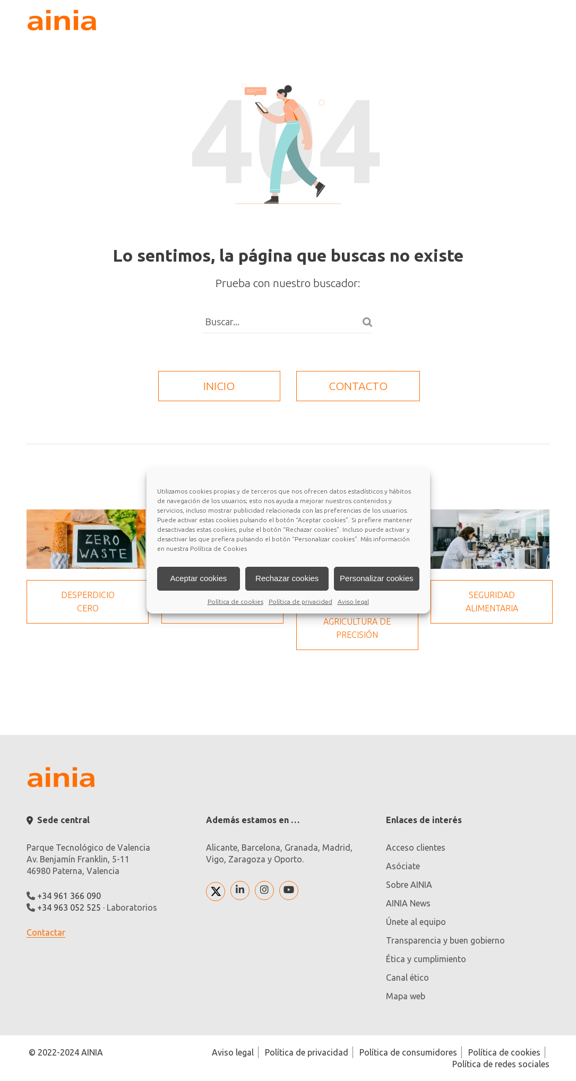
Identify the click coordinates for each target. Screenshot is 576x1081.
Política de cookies (235, 601)
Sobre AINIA (409, 884)
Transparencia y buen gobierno (445, 940)
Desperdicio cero (88, 601)
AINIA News (408, 903)
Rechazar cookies (287, 578)
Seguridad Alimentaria (492, 601)
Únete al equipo (416, 922)
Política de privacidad (300, 601)
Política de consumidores (408, 1052)
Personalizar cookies (376, 578)
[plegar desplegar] (538, 20)
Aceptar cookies (198, 578)
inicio (219, 385)
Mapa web (405, 996)
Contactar (46, 932)
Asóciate (403, 866)
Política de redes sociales (500, 1064)
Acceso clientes (415, 847)
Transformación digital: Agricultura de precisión (357, 614)
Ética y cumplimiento (426, 959)
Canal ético (407, 977)
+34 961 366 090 (69, 896)
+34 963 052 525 (69, 907)
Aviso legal (353, 601)
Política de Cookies (218, 548)
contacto (358, 385)
